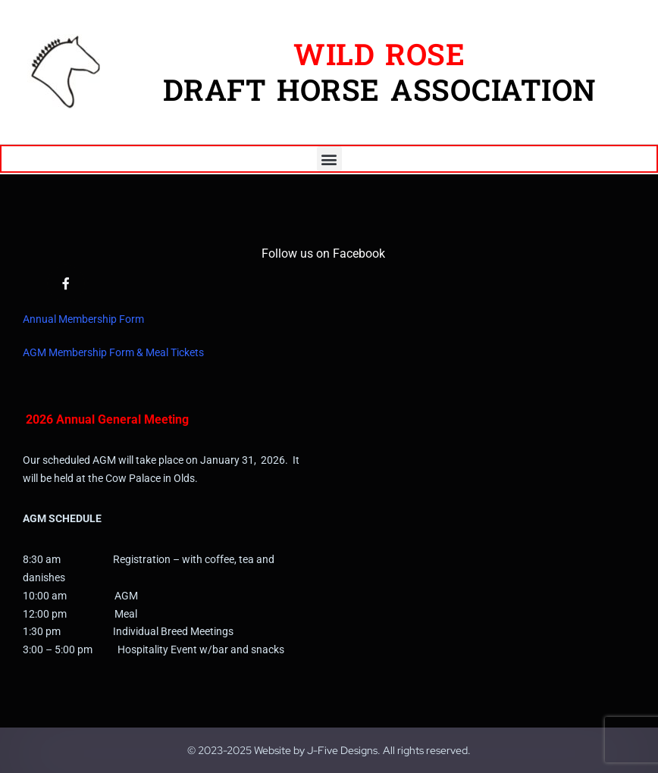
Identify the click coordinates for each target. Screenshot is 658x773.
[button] (329, 158)
